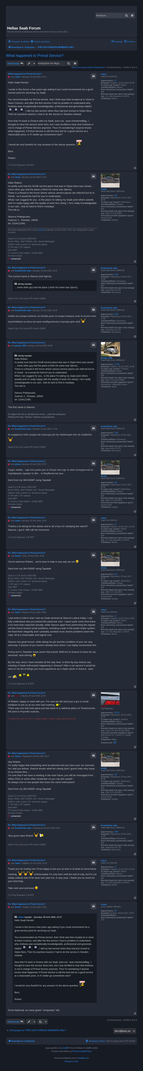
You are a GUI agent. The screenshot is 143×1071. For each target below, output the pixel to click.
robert (103, 74)
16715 (116, 713)
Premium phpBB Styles (82, 1051)
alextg (103, 189)
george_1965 (106, 358)
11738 (116, 364)
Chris (103, 706)
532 (115, 195)
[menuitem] (40, 41)
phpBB (65, 1048)
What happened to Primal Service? (34, 55)
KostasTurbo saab (109, 268)
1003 (116, 274)
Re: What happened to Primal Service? (27, 174)
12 (115, 81)
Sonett (104, 904)
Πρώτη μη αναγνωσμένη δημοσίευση (88, 67)
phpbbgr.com (83, 1058)
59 (115, 911)
